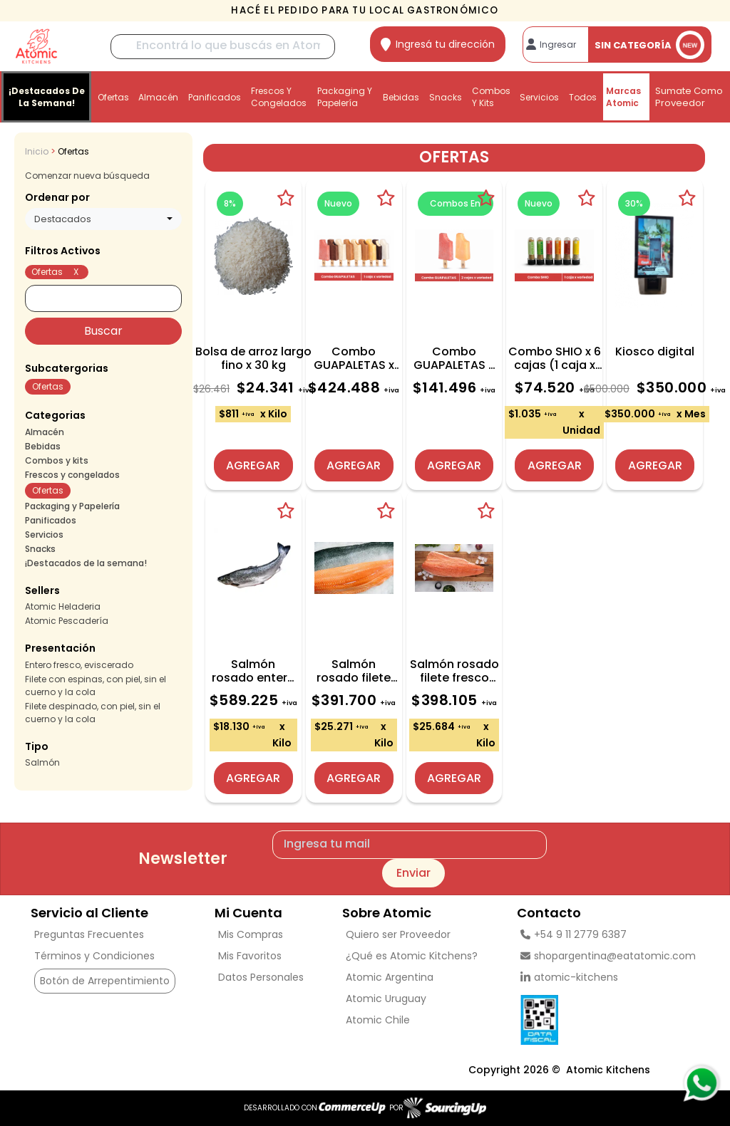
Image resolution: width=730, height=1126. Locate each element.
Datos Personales (261, 977)
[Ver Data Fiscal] (608, 1016)
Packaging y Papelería (344, 97)
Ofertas (113, 97)
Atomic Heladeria (63, 606)
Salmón (42, 762)
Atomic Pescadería (66, 621)
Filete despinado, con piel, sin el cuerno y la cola (92, 712)
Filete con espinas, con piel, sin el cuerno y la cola (95, 685)
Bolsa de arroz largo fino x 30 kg (253, 358)
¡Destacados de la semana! (47, 97)
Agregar (253, 465)
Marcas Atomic (623, 97)
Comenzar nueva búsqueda (87, 176)
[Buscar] (222, 46)
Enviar (413, 873)
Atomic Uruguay (386, 998)
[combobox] (103, 219)
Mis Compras (250, 934)
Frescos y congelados (279, 97)
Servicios (539, 97)
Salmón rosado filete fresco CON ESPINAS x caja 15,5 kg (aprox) (353, 670)
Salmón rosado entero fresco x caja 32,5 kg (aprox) (253, 670)
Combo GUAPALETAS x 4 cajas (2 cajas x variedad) (453, 358)
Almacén (158, 97)
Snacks (445, 97)
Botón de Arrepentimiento (105, 981)
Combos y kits (491, 97)
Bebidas (401, 97)
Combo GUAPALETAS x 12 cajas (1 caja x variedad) (354, 358)
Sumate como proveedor (689, 97)
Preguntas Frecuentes (89, 934)
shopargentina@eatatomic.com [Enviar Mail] (608, 956)
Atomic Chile (378, 1020)
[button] (103, 252)
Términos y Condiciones (94, 956)
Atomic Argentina (389, 977)
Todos (583, 97)
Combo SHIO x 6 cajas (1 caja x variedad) (554, 358)
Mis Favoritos (250, 956)
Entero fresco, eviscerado (79, 665)
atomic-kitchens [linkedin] (569, 977)
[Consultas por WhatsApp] (701, 1083)
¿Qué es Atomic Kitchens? (412, 956)
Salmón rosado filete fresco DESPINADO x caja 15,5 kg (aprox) (454, 670)
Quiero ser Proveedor (398, 934)
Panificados (214, 97)
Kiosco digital (654, 351)
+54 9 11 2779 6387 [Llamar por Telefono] (573, 934)
